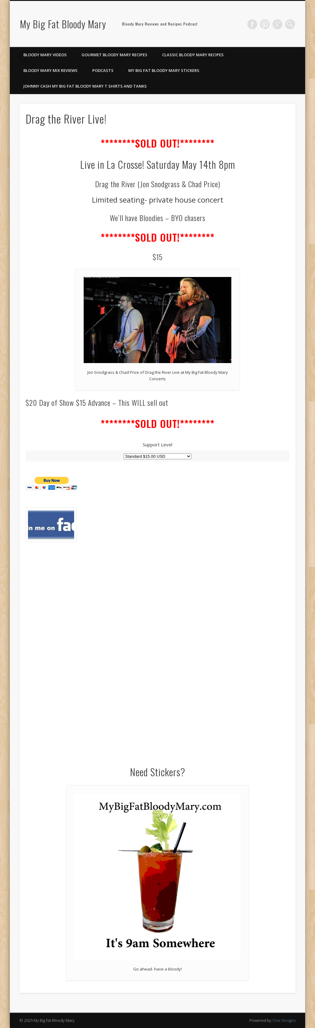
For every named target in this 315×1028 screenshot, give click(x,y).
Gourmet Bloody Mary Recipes (114, 54)
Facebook (252, 24)
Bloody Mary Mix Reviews (50, 70)
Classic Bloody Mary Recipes (193, 54)
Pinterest (265, 24)
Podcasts (103, 70)
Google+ (277, 24)
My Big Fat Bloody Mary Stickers (163, 70)
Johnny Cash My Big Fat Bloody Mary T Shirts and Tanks (85, 86)
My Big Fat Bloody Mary (63, 24)
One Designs (284, 1020)
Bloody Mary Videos (45, 54)
